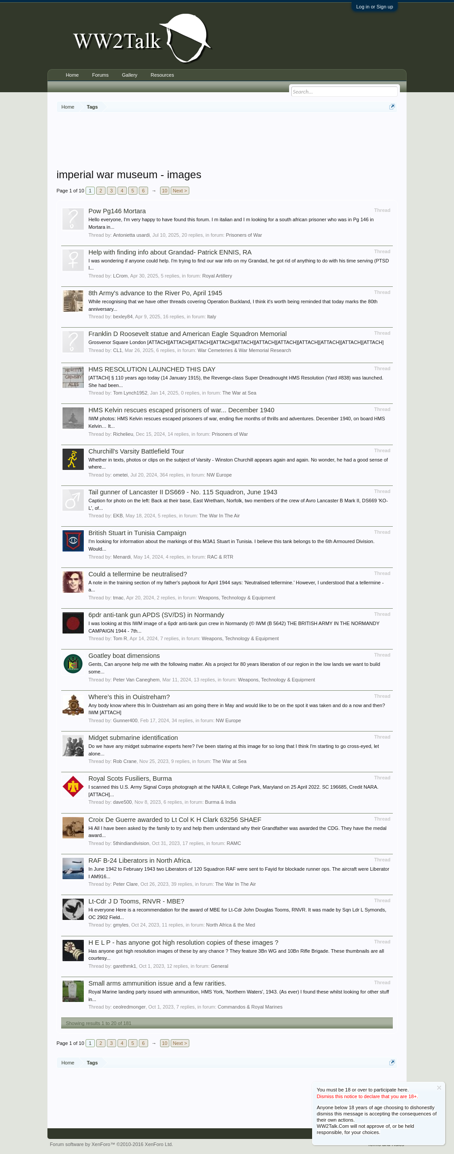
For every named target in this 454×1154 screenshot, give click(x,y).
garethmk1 (124, 966)
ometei (120, 474)
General (219, 966)
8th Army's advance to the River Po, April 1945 (155, 293)
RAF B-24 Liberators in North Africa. (140, 860)
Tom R (120, 638)
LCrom (120, 275)
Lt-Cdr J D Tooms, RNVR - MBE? (136, 901)
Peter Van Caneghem (136, 679)
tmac (118, 597)
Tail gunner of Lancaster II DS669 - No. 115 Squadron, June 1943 (182, 492)
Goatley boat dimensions (124, 655)
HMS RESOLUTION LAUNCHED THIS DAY (151, 369)
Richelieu (123, 434)
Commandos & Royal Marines (250, 1006)
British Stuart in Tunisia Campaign (137, 532)
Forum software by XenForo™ (111, 1144)
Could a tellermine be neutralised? (137, 574)
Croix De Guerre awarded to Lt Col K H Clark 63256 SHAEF (174, 819)
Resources (162, 75)
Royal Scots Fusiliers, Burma (130, 778)
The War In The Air (219, 515)
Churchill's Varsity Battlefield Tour (136, 451)
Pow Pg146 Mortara (117, 211)
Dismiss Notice (439, 1087)
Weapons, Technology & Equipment (236, 597)
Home (72, 75)
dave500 (122, 802)
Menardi (122, 556)
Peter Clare (125, 884)
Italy (211, 316)
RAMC (234, 843)
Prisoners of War (244, 235)
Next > (180, 190)
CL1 (117, 350)
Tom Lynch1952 (130, 392)
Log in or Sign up (374, 6)
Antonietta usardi (131, 235)
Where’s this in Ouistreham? (129, 696)
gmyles (121, 924)
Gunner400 (125, 720)
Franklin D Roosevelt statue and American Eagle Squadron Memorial (187, 333)
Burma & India (220, 802)
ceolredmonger (129, 1006)
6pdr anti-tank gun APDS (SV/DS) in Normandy (156, 614)
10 (164, 190)
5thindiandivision (131, 843)
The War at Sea (240, 392)
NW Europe (219, 474)
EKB (118, 515)
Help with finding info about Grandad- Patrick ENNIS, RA (169, 252)
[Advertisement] (227, 141)
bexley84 (123, 316)
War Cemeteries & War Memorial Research (244, 350)
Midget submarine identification (133, 737)
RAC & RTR (220, 556)
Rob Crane (125, 761)
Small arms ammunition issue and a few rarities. (157, 983)
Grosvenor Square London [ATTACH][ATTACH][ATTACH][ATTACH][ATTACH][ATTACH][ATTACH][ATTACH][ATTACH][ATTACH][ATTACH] (236, 342)
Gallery (129, 75)
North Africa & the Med (230, 924)
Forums (100, 75)
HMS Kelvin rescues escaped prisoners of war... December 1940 (181, 410)
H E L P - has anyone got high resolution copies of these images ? (183, 942)
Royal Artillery (217, 275)
